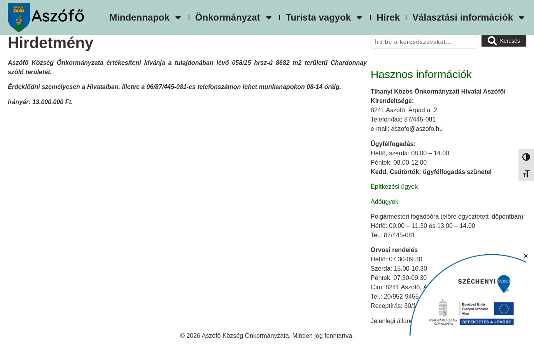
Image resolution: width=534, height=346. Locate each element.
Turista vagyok (325, 17)
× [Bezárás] (525, 256)
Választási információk (469, 17)
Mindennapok (146, 17)
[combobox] (424, 42)
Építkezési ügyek (394, 186)
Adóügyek (384, 201)
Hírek (388, 17)
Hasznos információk (421, 74)
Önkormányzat (234, 17)
